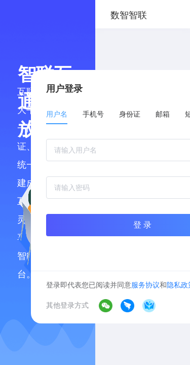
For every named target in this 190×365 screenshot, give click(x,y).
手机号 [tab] (93, 114)
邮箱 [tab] (163, 114)
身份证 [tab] (129, 114)
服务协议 (145, 285)
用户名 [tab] (56, 114)
